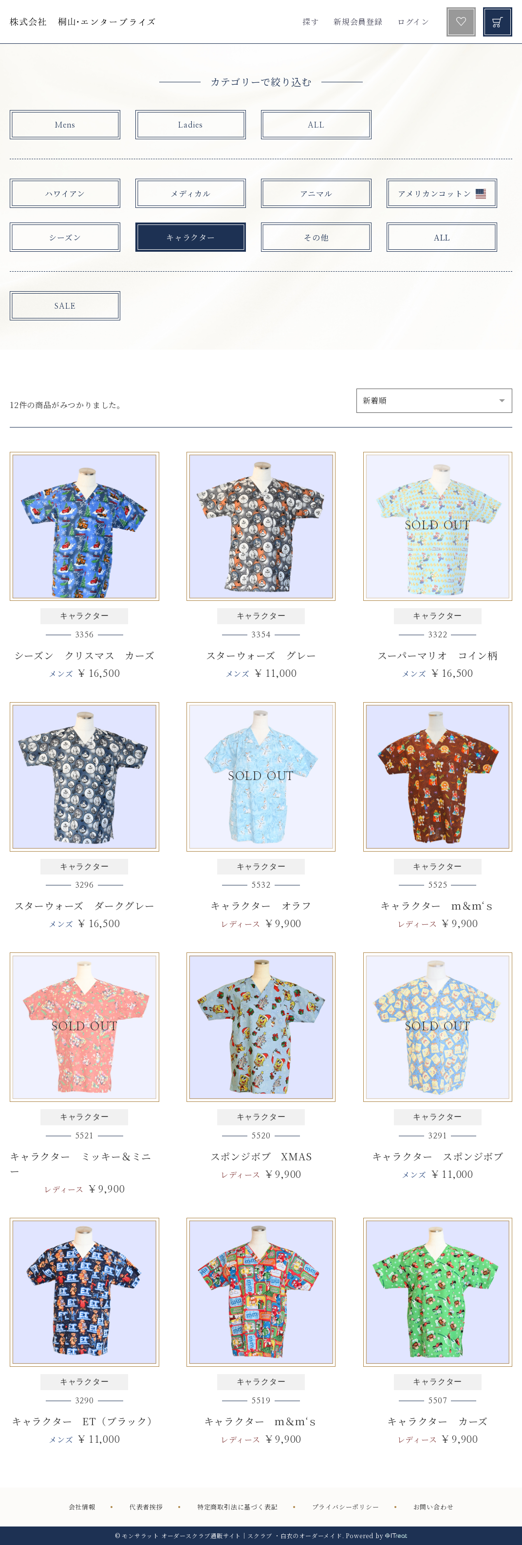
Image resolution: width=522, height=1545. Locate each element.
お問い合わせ (433, 1506)
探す (310, 21)
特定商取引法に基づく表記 (237, 1506)
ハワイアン (65, 193)
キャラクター (190, 237)
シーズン (65, 237)
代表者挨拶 (146, 1506)
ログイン (413, 21)
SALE (65, 306)
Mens (65, 125)
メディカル (190, 193)
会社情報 (82, 1506)
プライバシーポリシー (345, 1506)
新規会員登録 (358, 21)
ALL (316, 125)
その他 (316, 237)
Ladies (190, 125)
